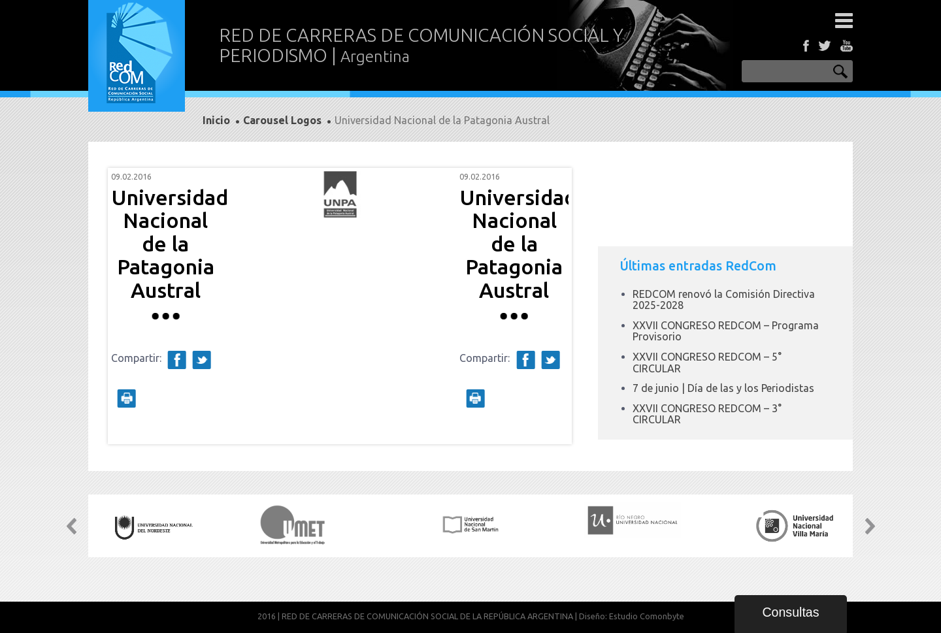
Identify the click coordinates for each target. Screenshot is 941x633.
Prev (128, 306)
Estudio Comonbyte (646, 616)
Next (551, 306)
